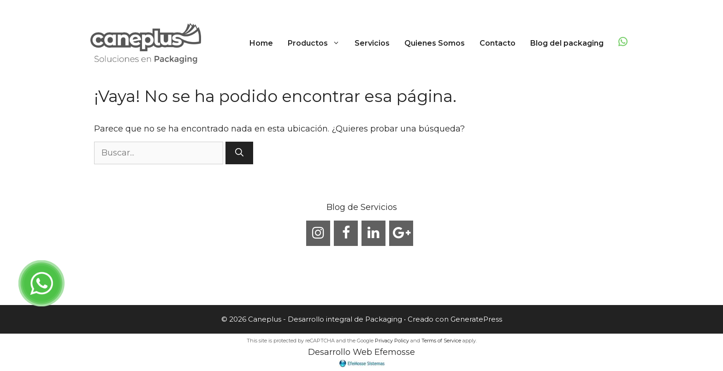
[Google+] (401, 233)
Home (261, 43)
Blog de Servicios (361, 207)
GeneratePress (476, 319)
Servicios (372, 43)
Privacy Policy (392, 340)
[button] (337, 43)
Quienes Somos (434, 43)
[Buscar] (239, 153)
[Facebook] (346, 233)
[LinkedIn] (373, 233)
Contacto (498, 43)
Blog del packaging (567, 43)
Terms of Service (441, 340)
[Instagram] (318, 233)
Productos (317, 43)
